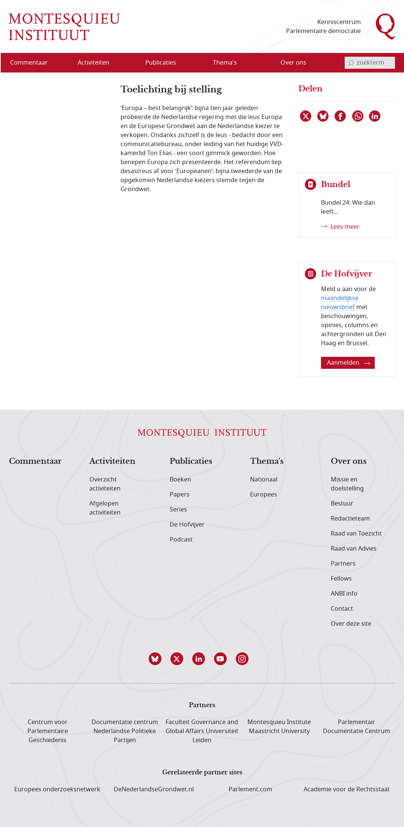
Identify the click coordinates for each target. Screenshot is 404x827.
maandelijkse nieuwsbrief (340, 303)
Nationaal (263, 479)
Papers (180, 494)
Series (178, 509)
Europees (263, 494)
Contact (342, 608)
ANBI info (344, 593)
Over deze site (351, 623)
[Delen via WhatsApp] (358, 116)
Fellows (341, 578)
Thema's (266, 461)
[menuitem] (33, 62)
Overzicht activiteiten (105, 484)
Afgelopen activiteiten (105, 508)
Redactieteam (350, 518)
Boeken (180, 479)
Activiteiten (112, 461)
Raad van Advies (354, 548)
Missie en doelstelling (347, 484)
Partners (343, 563)
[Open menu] (118, 63)
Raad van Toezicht (356, 533)
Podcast (181, 539)
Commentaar (35, 461)
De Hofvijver (187, 524)
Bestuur (342, 503)
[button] (158, 658)
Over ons (348, 461)
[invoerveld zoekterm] (370, 63)
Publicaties (191, 461)
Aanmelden (348, 362)
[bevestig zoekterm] (350, 62)
